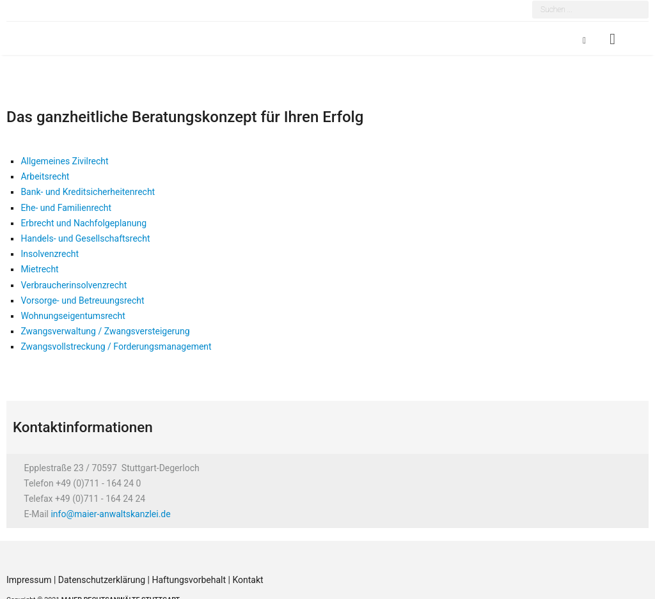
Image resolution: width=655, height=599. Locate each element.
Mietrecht (39, 269)
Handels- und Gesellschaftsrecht (85, 238)
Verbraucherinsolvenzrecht (73, 285)
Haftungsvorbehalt (189, 580)
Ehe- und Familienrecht (65, 208)
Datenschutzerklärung (103, 580)
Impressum (30, 580)
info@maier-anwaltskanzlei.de (110, 514)
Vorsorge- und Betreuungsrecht (82, 300)
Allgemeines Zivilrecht (64, 161)
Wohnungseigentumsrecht (72, 316)
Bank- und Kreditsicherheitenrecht (87, 192)
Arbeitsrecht (44, 176)
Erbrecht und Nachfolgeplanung (83, 223)
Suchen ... (532, 2)
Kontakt (247, 580)
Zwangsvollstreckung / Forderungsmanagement (115, 346)
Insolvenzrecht (49, 254)
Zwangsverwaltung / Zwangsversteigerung (104, 331)
